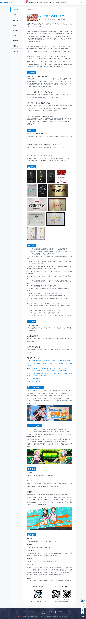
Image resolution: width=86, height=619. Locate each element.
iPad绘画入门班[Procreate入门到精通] (37, 363)
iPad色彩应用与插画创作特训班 (40, 373)
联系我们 (15, 46)
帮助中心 (15, 15)
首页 (24, 2)
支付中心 (15, 30)
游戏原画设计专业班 (49, 368)
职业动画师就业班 (37, 378)
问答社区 (46, 2)
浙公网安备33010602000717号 (26, 616)
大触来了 (41, 2)
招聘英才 (15, 35)
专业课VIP (31, 2)
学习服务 (33, 612)
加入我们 (69, 612)
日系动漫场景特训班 (55, 373)
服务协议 (15, 25)
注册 (85, 2)
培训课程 (51, 612)
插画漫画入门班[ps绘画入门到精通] (61, 360)
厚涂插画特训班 (43, 376)
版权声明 (15, 20)
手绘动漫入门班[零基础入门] (56, 363)
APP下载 (56, 2)
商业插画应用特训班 (61, 370)
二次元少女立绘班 (61, 368)
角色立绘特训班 (33, 376)
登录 (81, 2)
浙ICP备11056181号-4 (62, 616)
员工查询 (15, 51)
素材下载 (51, 2)
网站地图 (15, 40)
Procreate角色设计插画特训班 (35, 370)
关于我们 (15, 9)
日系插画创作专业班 (37, 368)
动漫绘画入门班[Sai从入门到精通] (41, 360)
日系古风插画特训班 (49, 370)
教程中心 (42, 612)
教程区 (36, 2)
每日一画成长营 (36, 381)
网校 (27, 2)
